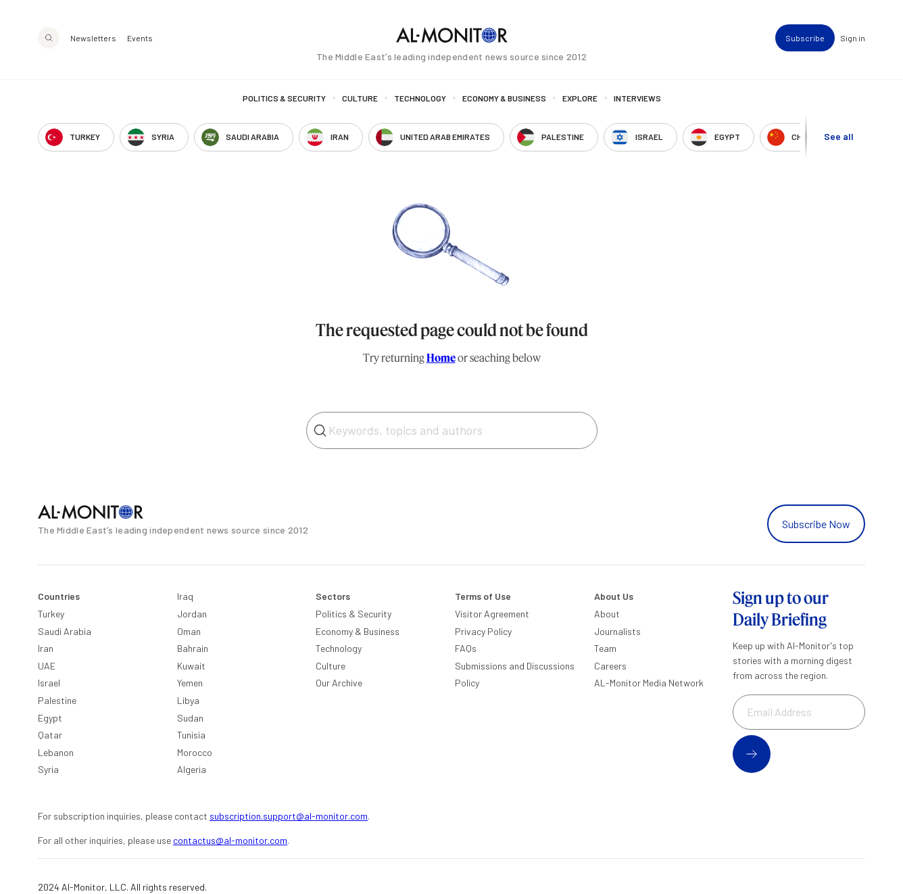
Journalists (617, 631)
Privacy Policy (483, 631)
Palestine (57, 700)
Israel (49, 682)
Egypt (50, 718)
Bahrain (192, 648)
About (607, 613)
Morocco (194, 752)
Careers (610, 666)
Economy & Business (504, 98)
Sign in (852, 38)
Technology (420, 98)
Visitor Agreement (492, 613)
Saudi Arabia (64, 631)
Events (140, 38)
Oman (189, 631)
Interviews (637, 98)
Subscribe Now (816, 523)
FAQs (466, 648)
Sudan (190, 718)
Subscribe (805, 38)
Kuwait (191, 666)
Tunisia (191, 734)
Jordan (192, 613)
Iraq (185, 596)
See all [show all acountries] (839, 136)
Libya (188, 700)
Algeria (191, 769)
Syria (48, 769)
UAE (46, 666)
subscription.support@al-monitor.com (289, 816)
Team (605, 648)
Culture (360, 98)
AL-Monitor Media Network (649, 682)
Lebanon (56, 752)
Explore (579, 98)
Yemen (190, 682)
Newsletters (93, 38)
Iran (45, 648)
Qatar (50, 734)
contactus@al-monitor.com (230, 840)
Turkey (51, 613)
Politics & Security (284, 98)
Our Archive (339, 682)
